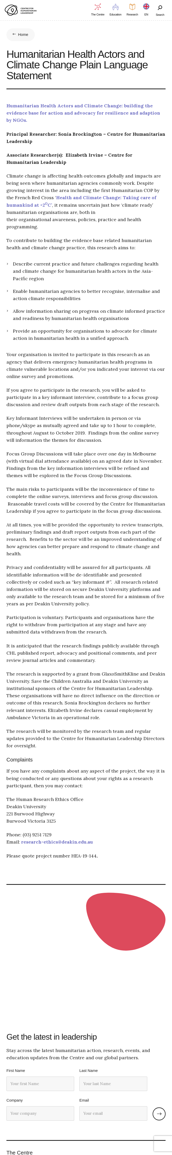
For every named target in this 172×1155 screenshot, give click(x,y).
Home (23, 35)
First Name (15, 1071)
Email (84, 1100)
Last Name (88, 1071)
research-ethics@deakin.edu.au (57, 842)
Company (14, 1100)
